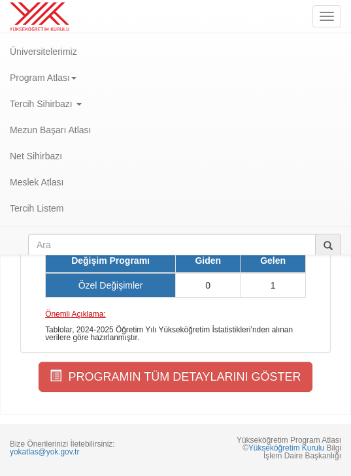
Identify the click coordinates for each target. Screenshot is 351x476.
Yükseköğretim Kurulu (286, 447)
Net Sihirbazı (36, 156)
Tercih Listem (36, 208)
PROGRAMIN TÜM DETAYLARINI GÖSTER (175, 376)
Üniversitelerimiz (43, 51)
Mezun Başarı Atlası (51, 130)
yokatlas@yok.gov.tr (44, 451)
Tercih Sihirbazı (46, 104)
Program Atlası (43, 77)
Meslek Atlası (36, 182)
